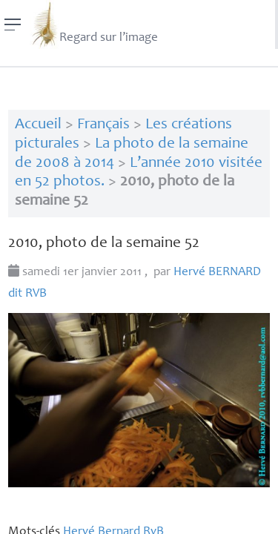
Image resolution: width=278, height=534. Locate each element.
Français (103, 125)
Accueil (38, 125)
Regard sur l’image (94, 24)
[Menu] (12, 24)
